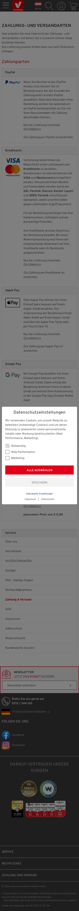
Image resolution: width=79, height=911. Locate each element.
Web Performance (20, 452)
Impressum (30, 499)
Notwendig (15, 446)
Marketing (14, 458)
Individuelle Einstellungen (39, 493)
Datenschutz (47, 499)
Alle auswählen (39, 470)
